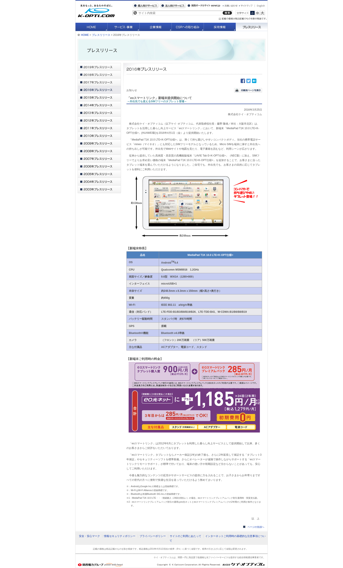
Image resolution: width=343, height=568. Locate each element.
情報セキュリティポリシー (119, 536)
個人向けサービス (146, 5)
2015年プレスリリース (99, 97)
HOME (91, 27)
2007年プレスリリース (99, 159)
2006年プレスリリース (99, 166)
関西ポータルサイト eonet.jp (203, 5)
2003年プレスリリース (99, 189)
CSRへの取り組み (188, 27)
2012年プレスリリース (99, 120)
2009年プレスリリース (99, 143)
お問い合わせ (230, 6)
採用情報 (220, 27)
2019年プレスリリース (99, 67)
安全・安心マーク (89, 536)
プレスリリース (252, 27)
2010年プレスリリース (99, 136)
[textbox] (179, 13)
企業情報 (156, 27)
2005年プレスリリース (99, 174)
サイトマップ (246, 6)
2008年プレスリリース (99, 151)
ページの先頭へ (255, 527)
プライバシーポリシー (153, 536)
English (260, 6)
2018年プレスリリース (99, 74)
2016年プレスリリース (99, 90)
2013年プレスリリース (99, 113)
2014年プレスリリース (99, 105)
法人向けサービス (173, 5)
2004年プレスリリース (99, 182)
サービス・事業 (124, 27)
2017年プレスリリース (99, 82)
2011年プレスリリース (99, 128)
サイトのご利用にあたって (185, 536)
